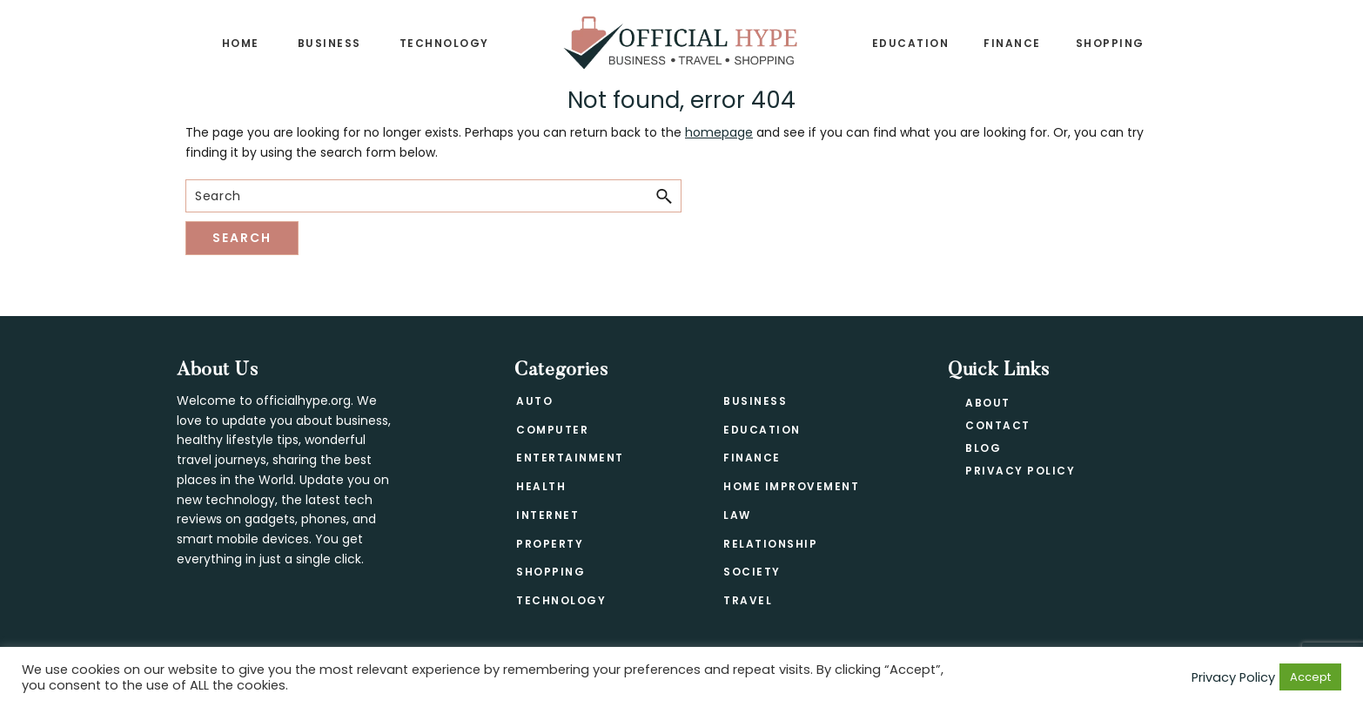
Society (752, 571)
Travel (747, 600)
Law (737, 515)
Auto (534, 401)
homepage (719, 132)
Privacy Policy (1020, 470)
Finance (752, 457)
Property (549, 543)
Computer (552, 429)
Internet (547, 515)
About (987, 402)
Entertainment (570, 457)
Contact (998, 425)
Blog (983, 448)
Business (755, 401)
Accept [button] (1310, 677)
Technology (561, 600)
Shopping (550, 571)
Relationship (770, 543)
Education (762, 429)
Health (541, 486)
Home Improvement (791, 486)
